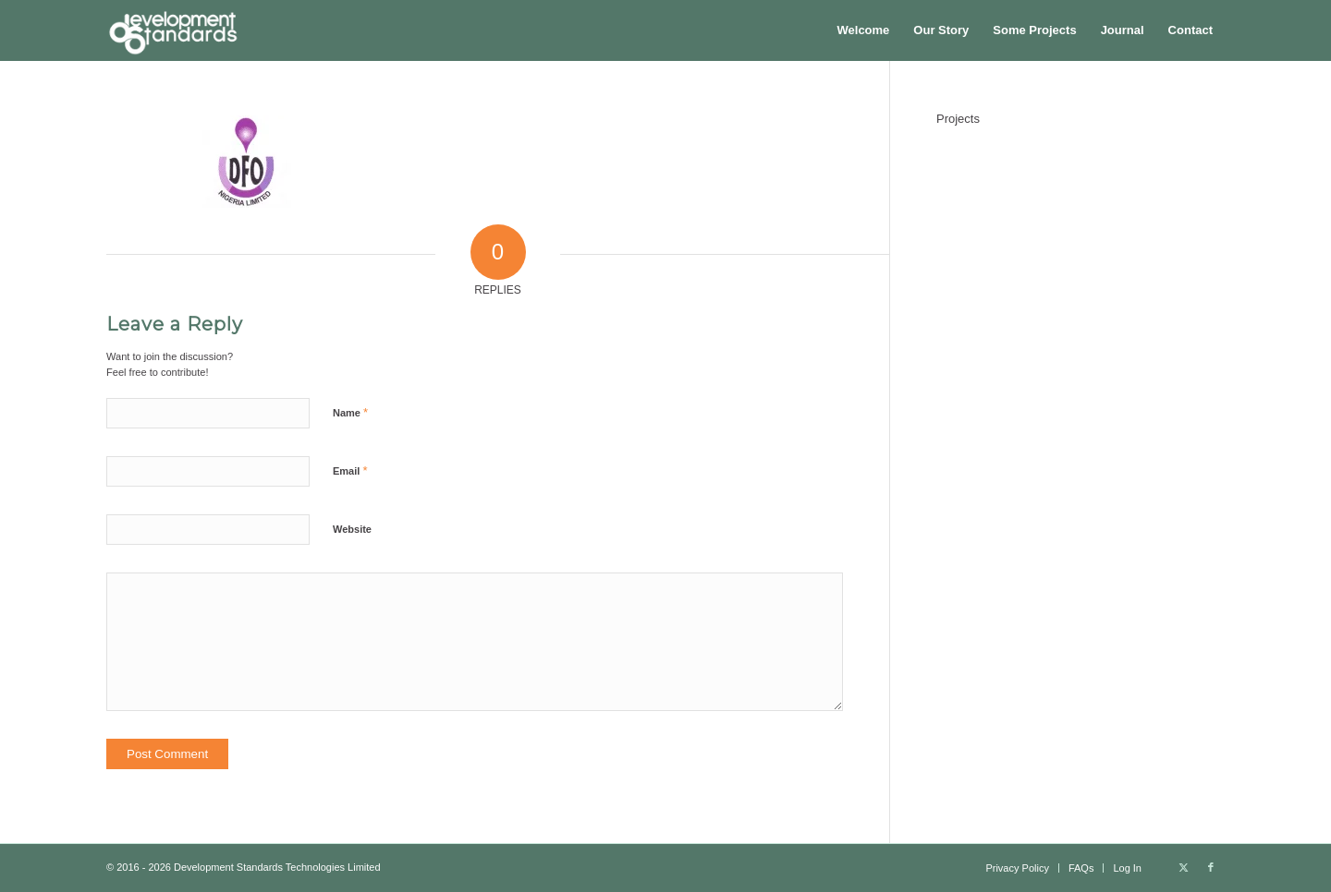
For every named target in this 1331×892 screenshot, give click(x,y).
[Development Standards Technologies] (172, 30)
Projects (958, 119)
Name (350, 412)
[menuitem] (863, 30)
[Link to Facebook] (1211, 867)
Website (352, 529)
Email (350, 470)
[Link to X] (1183, 867)
